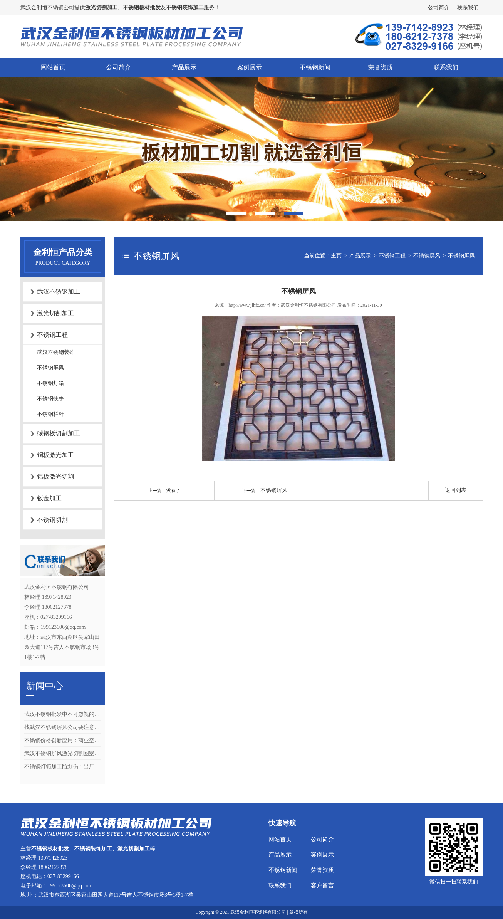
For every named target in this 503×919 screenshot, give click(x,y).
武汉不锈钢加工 (58, 291)
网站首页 (53, 67)
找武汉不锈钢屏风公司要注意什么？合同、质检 (62, 727)
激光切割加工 (55, 313)
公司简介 (438, 7)
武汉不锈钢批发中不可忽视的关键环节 (62, 714)
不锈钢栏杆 (50, 414)
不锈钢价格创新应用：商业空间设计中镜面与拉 (62, 740)
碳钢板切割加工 (58, 433)
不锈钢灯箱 (50, 383)
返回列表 (455, 490)
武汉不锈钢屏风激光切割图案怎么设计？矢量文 (62, 753)
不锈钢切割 (52, 519)
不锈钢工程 (52, 334)
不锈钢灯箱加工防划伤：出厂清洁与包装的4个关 (62, 766)
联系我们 (468, 7)
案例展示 (249, 67)
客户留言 (322, 885)
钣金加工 (49, 498)
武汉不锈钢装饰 (56, 352)
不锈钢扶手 (50, 399)
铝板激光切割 (55, 476)
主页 (336, 256)
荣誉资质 (380, 67)
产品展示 (184, 67)
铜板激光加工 (55, 455)
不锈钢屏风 (50, 368)
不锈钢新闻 (315, 67)
